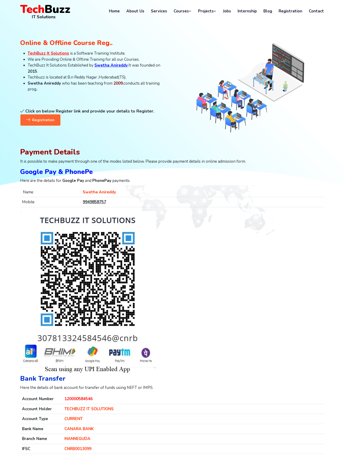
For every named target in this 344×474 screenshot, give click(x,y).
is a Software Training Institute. (76, 53)
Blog (267, 11)
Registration (290, 11)
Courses (182, 11)
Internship (247, 11)
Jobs (227, 11)
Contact (316, 11)
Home (114, 11)
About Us (135, 11)
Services (159, 11)
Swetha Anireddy (44, 83)
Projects (207, 11)
